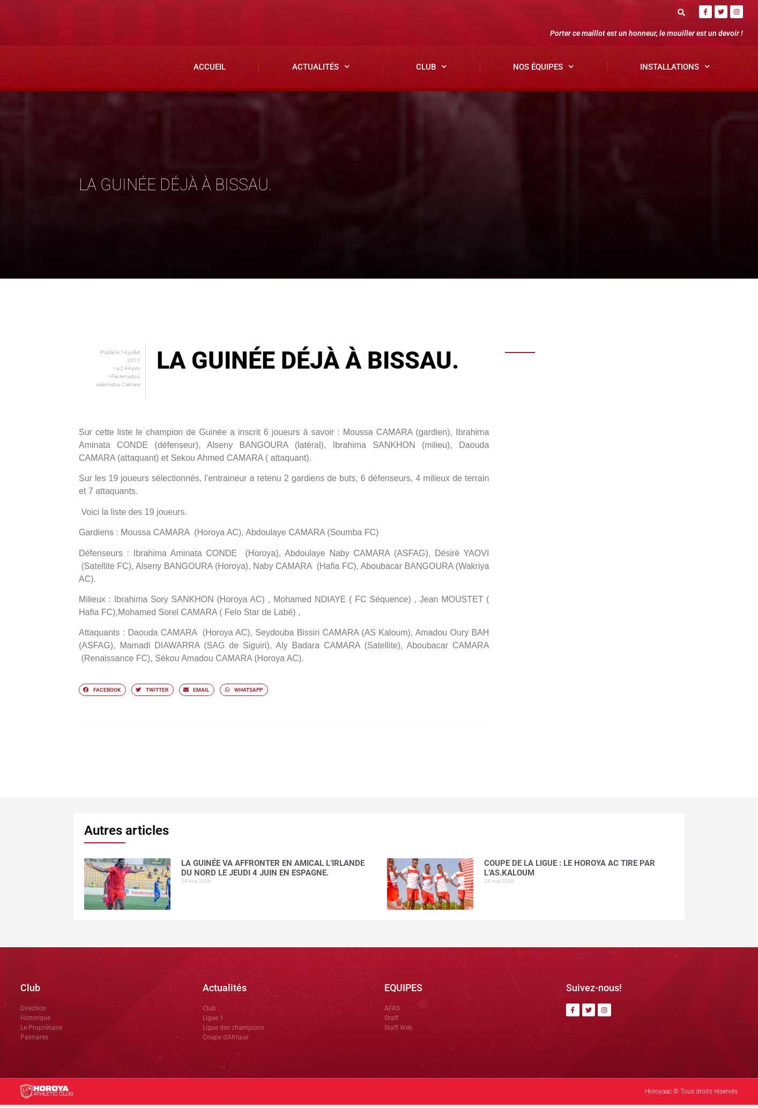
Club (431, 70)
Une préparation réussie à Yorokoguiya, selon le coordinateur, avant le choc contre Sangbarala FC (611, 532)
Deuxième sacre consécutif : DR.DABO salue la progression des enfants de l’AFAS (610, 473)
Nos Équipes (543, 70)
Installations (675, 70)
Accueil (210, 70)
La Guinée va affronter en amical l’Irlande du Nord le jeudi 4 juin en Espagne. (606, 385)
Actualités (321, 70)
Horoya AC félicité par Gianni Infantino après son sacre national (609, 499)
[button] (681, 12)
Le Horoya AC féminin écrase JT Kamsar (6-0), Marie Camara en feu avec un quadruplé (612, 561)
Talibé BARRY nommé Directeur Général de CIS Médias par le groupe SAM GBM (608, 443)
